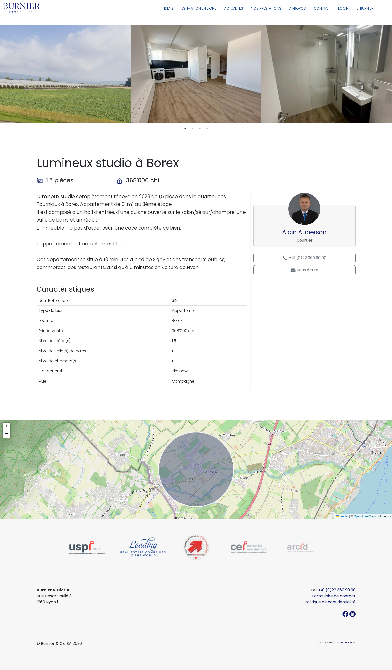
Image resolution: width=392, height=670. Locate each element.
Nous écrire (304, 270)
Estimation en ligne (198, 8)
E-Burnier (365, 8)
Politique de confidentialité (330, 602)
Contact (322, 8)
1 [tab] (185, 128)
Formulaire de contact (334, 596)
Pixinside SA (348, 642)
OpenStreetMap (364, 516)
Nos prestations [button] (266, 8)
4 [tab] (207, 128)
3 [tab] (199, 128)
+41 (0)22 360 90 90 (304, 258)
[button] (6, 426)
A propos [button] (297, 8)
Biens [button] (168, 8)
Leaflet (342, 516)
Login (343, 8)
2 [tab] (192, 128)
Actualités (233, 8)
